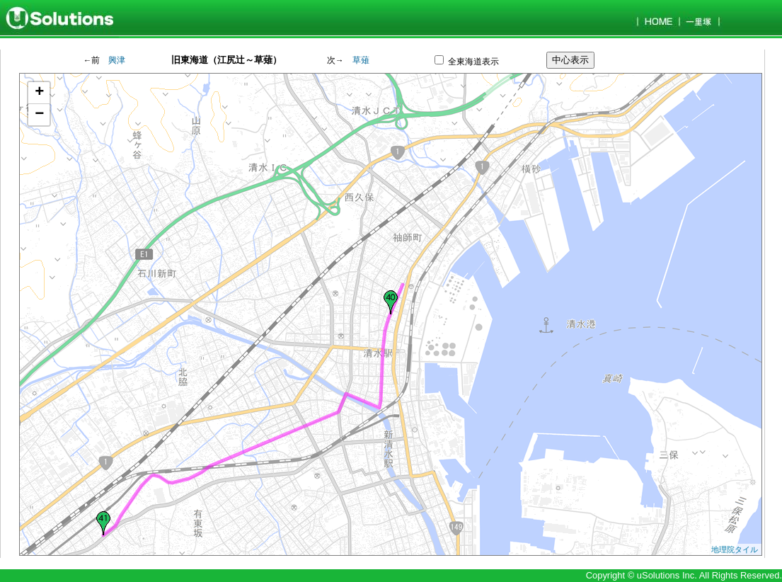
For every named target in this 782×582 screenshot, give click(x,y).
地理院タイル (734, 549)
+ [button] (39, 92)
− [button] (39, 114)
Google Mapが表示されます (389, 314)
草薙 (360, 60)
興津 (116, 60)
